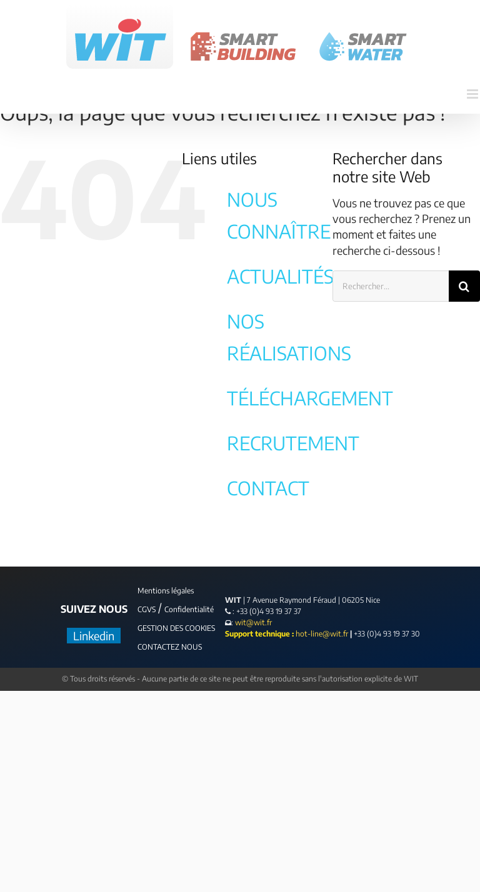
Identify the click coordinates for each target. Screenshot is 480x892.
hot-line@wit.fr (322, 633)
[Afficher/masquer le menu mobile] (473, 94)
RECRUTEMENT (293, 443)
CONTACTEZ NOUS (170, 647)
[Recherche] (464, 286)
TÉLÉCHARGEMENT (310, 398)
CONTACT (268, 488)
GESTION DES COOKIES (176, 628)
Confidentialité (189, 609)
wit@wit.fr (252, 622)
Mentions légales (166, 590)
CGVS (147, 609)
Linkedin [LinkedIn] (93, 635)
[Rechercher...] (390, 286)
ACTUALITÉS (280, 276)
